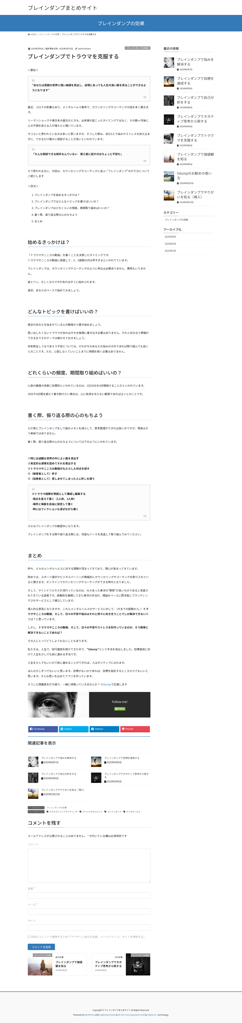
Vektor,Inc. (152, 1014)
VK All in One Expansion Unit (131, 1014)
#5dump (106, 684)
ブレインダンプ (114, 811)
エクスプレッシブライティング (63, 811)
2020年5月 (170, 250)
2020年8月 (170, 236)
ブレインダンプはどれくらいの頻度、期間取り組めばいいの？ (72, 208)
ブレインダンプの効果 (137, 48)
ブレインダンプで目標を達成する (121, 758)
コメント (33, 844)
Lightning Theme (108, 1014)
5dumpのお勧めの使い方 (194, 175)
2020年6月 (170, 243)
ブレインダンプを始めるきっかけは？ (57, 195)
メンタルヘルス (133, 811)
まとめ (38, 221)
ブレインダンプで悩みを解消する (58, 758)
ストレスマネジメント (92, 811)
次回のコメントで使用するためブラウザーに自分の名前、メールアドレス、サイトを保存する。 (88, 937)
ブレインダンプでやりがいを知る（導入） (63, 789)
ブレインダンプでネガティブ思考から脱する (126, 775)
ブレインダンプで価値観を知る (68, 964)
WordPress (90, 1014)
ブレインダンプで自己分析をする (58, 773)
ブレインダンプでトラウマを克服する (195, 137)
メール (32, 904)
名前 (31, 888)
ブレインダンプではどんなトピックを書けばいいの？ (66, 201)
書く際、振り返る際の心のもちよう (55, 215)
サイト (32, 920)
